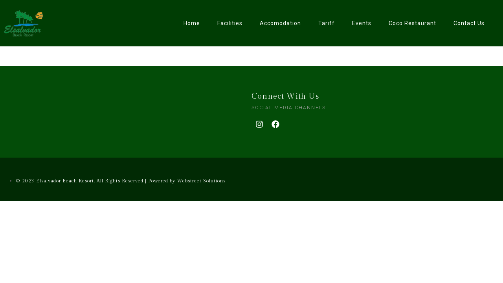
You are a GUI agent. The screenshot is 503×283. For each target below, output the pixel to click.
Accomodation (280, 23)
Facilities (229, 23)
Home (192, 23)
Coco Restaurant (412, 23)
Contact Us (469, 23)
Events (361, 23)
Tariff (326, 23)
